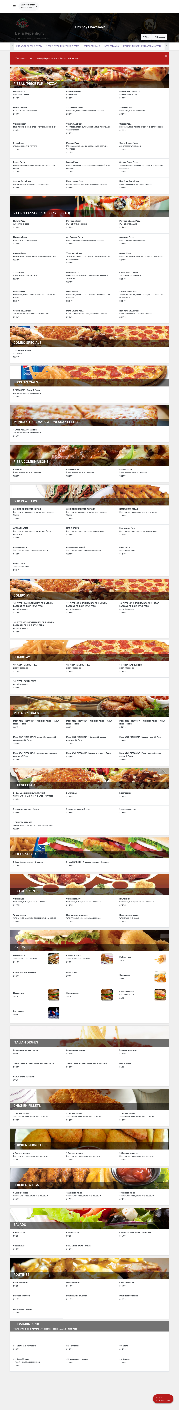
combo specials (92, 46)
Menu (146, 37)
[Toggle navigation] (14, 6)
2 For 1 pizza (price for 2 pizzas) (62, 46)
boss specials (111, 46)
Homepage (159, 37)
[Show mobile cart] (163, 1398)
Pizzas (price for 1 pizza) (29, 46)
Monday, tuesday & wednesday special (142, 46)
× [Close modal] (166, 56)
